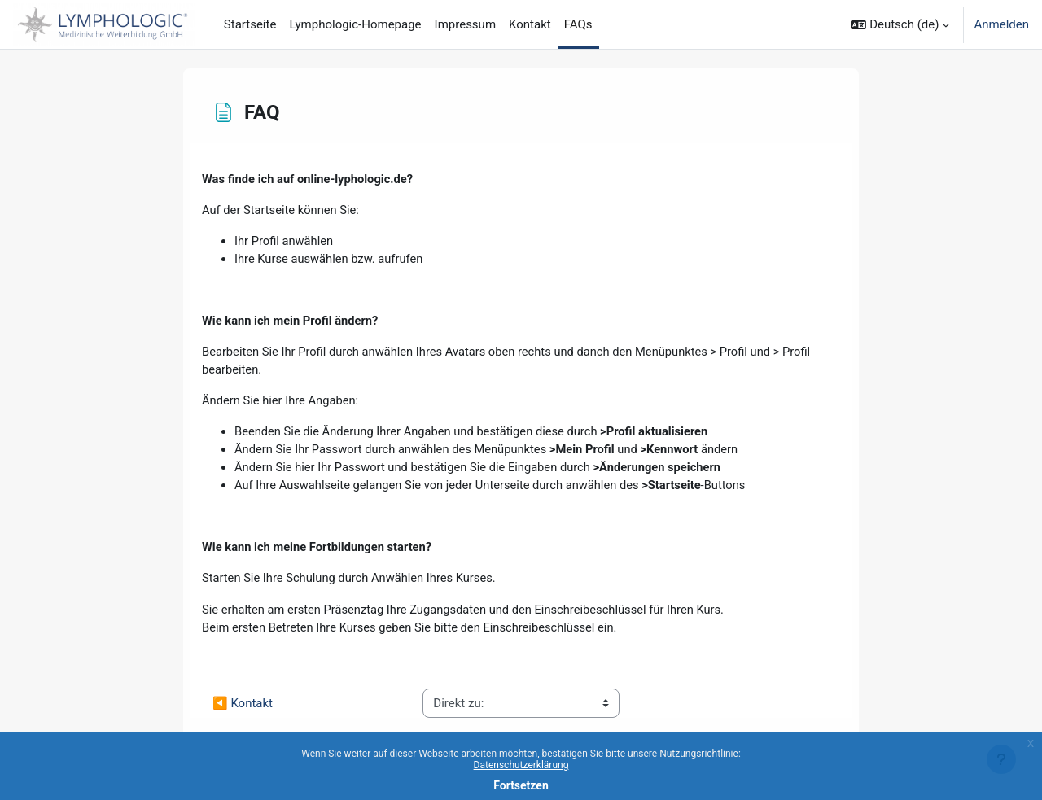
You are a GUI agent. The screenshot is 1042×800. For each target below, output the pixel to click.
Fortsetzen (521, 785)
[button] (900, 24)
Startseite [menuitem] (250, 24)
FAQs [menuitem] (578, 24)
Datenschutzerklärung (521, 765)
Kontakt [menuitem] (530, 24)
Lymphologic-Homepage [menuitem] (355, 24)
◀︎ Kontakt (242, 709)
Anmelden (1001, 24)
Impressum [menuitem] (465, 24)
